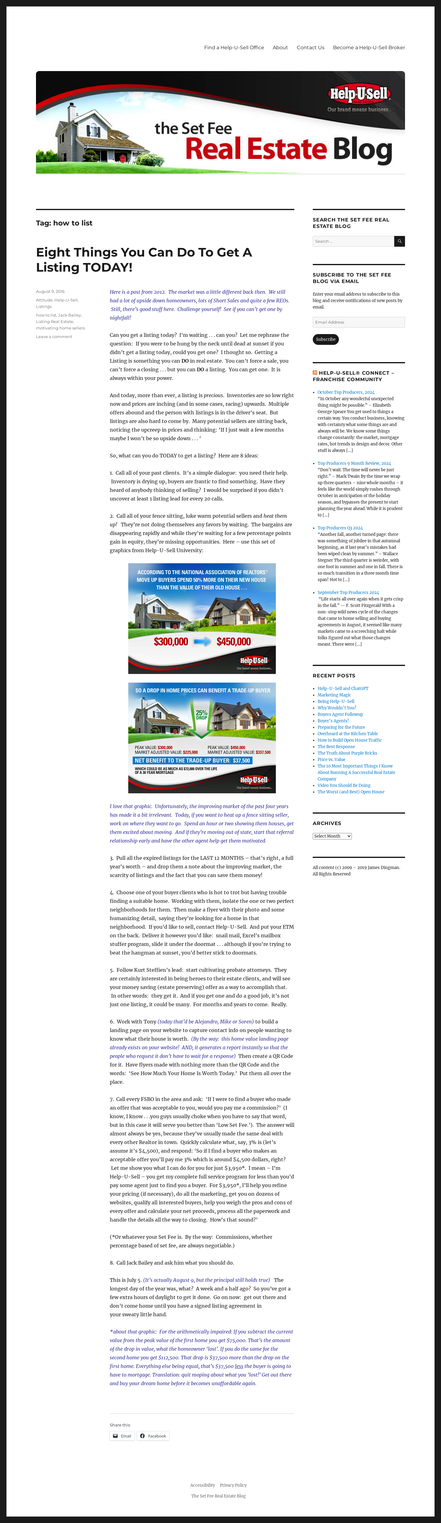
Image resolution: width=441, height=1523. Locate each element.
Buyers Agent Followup (340, 714)
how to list (46, 315)
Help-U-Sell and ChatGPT (343, 688)
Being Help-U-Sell (336, 701)
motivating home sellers (60, 327)
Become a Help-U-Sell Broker (369, 47)
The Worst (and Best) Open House (351, 792)
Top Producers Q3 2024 (340, 528)
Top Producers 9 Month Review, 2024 (354, 463)
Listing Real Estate (54, 321)
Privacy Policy (233, 1485)
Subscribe (326, 339)
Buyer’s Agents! (333, 721)
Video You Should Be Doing (344, 785)
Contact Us (310, 47)
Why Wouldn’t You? (337, 708)
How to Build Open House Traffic (350, 740)
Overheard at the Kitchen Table (348, 733)
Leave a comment (54, 336)
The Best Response (336, 746)
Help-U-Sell (66, 299)
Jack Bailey (69, 315)
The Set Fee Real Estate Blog (218, 1496)
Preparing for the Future (341, 727)
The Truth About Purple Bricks (347, 753)
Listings (44, 306)
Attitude (44, 299)
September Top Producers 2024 (348, 592)
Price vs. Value (331, 759)
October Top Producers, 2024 (346, 392)
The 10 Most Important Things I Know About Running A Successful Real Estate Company (356, 772)
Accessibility (202, 1485)
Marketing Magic (334, 695)
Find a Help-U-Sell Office (234, 47)
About (280, 47)
